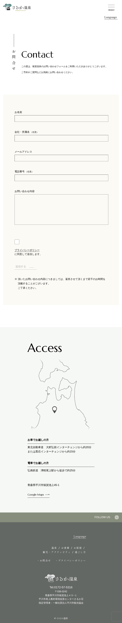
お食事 (65, 548)
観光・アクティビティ (57, 552)
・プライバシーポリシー (70, 560)
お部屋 (78, 548)
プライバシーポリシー (27, 250)
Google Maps (36, 494)
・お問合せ (44, 560)
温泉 (54, 548)
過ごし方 (80, 552)
